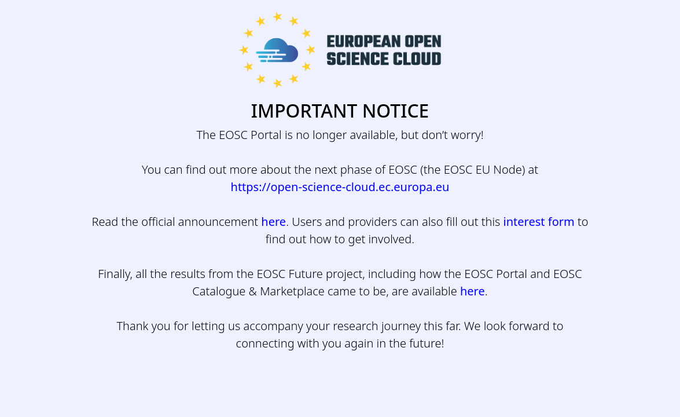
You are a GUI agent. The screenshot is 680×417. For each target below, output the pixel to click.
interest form (539, 221)
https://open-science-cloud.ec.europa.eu (340, 187)
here (273, 221)
